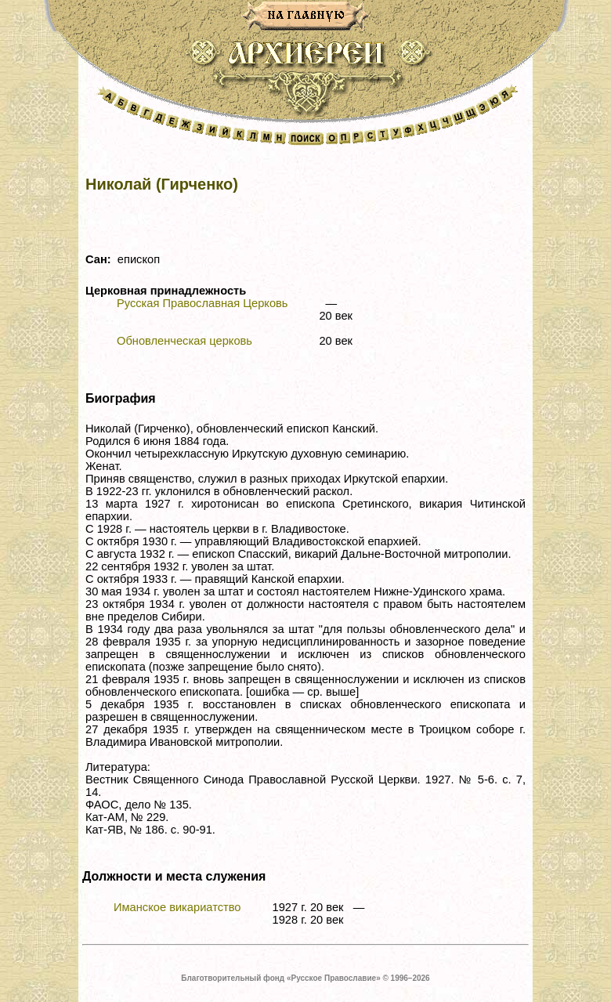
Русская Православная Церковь (202, 303)
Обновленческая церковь (184, 341)
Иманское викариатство (177, 907)
